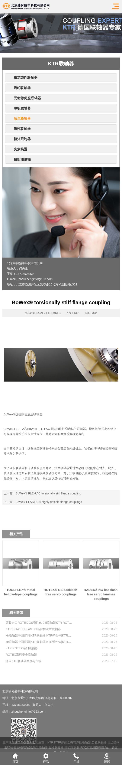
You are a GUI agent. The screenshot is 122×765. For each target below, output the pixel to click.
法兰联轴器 (22, 118)
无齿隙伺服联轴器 (27, 98)
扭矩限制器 (22, 139)
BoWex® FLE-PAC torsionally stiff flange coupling (48, 493)
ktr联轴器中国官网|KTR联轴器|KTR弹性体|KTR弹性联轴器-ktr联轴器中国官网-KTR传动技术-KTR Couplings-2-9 (39, 654)
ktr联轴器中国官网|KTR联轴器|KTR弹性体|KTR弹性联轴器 (39, 660)
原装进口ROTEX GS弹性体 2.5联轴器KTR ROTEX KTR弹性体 (39, 641)
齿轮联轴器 (22, 88)
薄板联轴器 (22, 108)
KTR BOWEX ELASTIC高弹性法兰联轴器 (33, 647)
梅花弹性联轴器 (26, 77)
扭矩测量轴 (22, 159)
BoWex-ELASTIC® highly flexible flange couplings (49, 502)
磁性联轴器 (22, 129)
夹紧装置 (20, 149)
